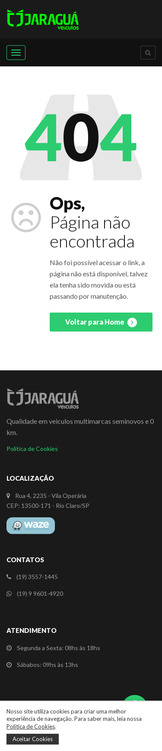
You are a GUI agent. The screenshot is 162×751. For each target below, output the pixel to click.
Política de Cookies (32, 448)
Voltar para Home (101, 322)
